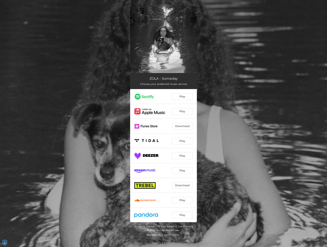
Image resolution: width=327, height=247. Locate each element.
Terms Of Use (170, 230)
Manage (151, 234)
